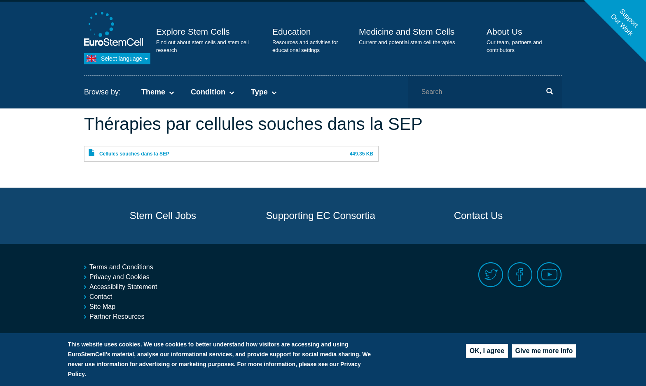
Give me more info (544, 351)
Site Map (102, 306)
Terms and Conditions (121, 267)
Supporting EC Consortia (320, 215)
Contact (100, 296)
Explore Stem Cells (193, 31)
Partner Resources (116, 316)
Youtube (549, 274)
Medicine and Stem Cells (406, 31)
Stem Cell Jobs (163, 215)
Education (291, 31)
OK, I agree (487, 351)
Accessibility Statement (123, 286)
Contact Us (478, 215)
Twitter (490, 274)
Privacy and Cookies (119, 276)
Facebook (520, 274)
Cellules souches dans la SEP (134, 154)
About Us (504, 31)
